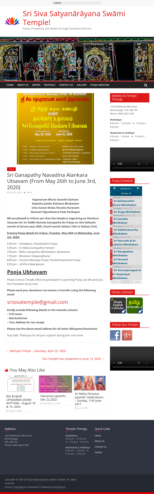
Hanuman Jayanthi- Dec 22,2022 (53, 397)
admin (29, 192)
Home (10, 84)
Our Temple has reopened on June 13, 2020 (73, 359)
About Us (22, 84)
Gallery (82, 84)
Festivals (49, 84)
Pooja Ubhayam (99, 84)
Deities (36, 84)
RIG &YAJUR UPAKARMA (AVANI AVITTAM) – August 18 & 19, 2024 (20, 401)
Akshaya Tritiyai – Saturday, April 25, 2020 (36, 351)
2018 (115, 282)
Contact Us (66, 84)
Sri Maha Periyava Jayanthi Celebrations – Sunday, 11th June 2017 (89, 399)
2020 (137, 282)
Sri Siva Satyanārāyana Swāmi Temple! (74, 17)
